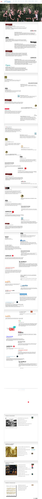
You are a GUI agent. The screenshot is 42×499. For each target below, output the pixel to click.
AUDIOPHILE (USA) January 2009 (22, 487)
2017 (8, 238)
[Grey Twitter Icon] (34, 187)
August (17, 59)
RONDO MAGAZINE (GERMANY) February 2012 (24, 449)
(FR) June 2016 (8, 347)
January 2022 (24, 95)
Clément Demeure (7, 176)
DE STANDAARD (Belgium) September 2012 (23, 425)
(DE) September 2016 (21, 322)
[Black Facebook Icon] (33, 498)
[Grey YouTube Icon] (36, 187)
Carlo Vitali (6, 291)
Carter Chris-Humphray (8, 303)
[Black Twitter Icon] (35, 498)
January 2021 (9, 164)
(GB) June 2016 (20, 342)
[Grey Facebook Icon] (41, 1)
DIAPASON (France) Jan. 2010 (22, 466)
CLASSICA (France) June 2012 (21, 448)
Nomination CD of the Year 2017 (9, 239)
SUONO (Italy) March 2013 (21, 419)
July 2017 (24, 252)
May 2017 (12, 303)
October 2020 (11, 176)
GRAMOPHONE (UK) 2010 (21, 470)
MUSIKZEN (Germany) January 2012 (22, 452)
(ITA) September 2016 (9, 337)
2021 (8, 128)
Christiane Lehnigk (22, 295)
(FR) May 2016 (8, 357)
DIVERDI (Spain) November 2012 (22, 422)
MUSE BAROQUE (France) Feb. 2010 (22, 467)
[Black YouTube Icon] (36, 498)
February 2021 (25, 147)
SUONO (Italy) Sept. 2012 (21, 455)
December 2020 (21, 170)
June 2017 (9, 282)
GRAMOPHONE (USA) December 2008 (23, 486)
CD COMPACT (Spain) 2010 (21, 473)
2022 (8, 79)
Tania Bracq (7, 52)
